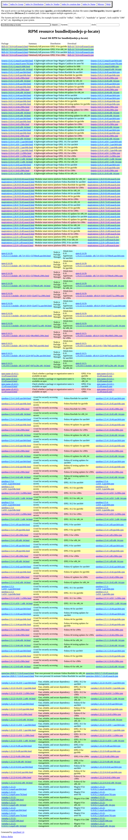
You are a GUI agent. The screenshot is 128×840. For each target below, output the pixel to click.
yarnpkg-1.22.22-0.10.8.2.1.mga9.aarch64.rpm (103, 809)
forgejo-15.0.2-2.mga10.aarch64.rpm (106, 61)
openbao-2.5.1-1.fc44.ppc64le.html (16, 619)
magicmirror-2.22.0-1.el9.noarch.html (17, 237)
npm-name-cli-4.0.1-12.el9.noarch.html (10, 374)
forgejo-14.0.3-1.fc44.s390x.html (15, 107)
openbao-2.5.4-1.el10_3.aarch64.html (10, 482)
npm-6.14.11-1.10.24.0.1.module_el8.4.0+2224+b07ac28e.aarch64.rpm (100, 354)
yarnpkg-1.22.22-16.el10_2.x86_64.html (18, 699)
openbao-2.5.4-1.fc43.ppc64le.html (16, 446)
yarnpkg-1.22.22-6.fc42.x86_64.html (17, 783)
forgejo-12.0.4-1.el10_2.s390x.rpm (105, 153)
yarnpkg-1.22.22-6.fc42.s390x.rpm (105, 777)
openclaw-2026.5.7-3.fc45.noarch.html (17, 673)
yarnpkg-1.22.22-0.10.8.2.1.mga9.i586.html (12, 819)
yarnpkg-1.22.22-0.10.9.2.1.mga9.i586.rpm (101, 798)
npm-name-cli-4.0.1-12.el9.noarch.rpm (105, 374)
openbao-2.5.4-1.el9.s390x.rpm (109, 535)
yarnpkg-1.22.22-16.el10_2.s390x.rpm (107, 693)
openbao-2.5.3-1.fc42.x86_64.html (16, 582)
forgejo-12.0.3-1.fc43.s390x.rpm (104, 170)
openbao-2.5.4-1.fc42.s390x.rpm (109, 472)
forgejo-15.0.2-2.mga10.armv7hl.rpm (106, 63)
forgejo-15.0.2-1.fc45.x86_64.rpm (105, 81)
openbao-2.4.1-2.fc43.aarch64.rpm (110, 651)
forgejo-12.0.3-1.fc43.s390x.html (15, 170)
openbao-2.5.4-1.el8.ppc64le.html (15, 551)
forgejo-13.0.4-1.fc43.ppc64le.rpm (105, 121)
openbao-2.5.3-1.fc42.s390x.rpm (109, 577)
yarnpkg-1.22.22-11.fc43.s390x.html (16, 714)
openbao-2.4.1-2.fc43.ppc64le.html (16, 656)
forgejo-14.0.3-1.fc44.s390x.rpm (104, 107)
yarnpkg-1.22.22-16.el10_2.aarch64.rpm (108, 683)
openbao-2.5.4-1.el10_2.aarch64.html (10, 503)
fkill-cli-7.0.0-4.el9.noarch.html (14, 46)
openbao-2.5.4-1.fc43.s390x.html (15, 451)
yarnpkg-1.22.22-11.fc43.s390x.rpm (106, 714)
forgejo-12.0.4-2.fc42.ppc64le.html (16, 133)
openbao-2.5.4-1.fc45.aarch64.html (16, 398)
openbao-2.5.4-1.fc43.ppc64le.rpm (110, 446)
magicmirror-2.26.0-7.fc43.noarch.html (17, 202)
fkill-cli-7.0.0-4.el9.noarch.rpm (81, 46)
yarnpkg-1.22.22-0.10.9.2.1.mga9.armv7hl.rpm (103, 793)
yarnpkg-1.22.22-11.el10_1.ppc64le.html (18, 730)
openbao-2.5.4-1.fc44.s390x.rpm (109, 430)
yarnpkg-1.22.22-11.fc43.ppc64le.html (17, 709)
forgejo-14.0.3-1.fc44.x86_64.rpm (105, 113)
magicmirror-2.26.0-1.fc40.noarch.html (17, 225)
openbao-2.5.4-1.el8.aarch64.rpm (110, 545)
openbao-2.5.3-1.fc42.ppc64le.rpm (110, 572)
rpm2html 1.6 (18, 832)
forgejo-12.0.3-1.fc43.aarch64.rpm (105, 165)
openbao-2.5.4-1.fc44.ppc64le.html (16, 425)
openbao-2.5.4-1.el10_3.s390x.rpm (110, 493)
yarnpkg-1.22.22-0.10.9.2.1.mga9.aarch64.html (14, 788)
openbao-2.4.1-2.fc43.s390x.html (15, 661)
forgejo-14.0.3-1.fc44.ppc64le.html (16, 101)
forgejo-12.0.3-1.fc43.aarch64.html (16, 165)
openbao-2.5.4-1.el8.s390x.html (14, 556)
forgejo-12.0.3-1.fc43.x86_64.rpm (105, 173)
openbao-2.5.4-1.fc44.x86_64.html (16, 435)
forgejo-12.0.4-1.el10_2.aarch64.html (17, 142)
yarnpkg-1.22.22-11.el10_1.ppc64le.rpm (107, 730)
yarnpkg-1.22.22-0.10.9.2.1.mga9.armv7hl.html (14, 793)
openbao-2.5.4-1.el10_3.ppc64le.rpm (105, 487)
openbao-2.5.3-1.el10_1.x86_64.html (17, 603)
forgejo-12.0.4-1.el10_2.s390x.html (16, 153)
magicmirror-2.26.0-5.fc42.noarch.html (17, 214)
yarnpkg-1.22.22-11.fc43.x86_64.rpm (106, 720)
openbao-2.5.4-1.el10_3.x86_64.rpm (111, 498)
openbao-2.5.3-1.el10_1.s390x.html (16, 598)
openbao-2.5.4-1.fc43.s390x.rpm (109, 451)
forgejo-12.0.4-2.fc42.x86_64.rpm (105, 139)
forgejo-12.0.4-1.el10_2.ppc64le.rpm (106, 147)
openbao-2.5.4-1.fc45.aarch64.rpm (110, 398)
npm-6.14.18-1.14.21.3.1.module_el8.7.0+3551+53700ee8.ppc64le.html (26, 264)
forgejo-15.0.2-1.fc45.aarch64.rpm (105, 72)
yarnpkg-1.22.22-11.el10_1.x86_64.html (18, 741)
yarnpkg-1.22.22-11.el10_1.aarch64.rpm (107, 725)
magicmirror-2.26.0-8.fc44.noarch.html (17, 179)
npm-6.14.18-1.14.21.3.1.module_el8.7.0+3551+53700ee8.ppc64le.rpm (100, 264)
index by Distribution (35, 4)
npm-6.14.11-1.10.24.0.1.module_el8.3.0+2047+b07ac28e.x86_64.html (25, 364)
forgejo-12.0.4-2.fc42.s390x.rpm (104, 136)
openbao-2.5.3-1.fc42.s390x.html (15, 577)
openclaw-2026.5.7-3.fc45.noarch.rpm (102, 673)
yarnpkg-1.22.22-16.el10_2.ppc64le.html (18, 688)
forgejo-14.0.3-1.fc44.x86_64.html (16, 113)
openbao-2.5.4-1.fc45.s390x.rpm (109, 409)
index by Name (89, 4)
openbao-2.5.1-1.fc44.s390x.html (15, 630)
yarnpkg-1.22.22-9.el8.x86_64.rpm (105, 762)
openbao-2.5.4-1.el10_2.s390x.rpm (110, 514)
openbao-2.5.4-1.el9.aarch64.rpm (110, 524)
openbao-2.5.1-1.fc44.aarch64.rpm (110, 609)
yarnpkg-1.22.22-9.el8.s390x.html (15, 756)
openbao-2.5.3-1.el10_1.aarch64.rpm (105, 587)
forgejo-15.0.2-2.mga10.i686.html (15, 66)
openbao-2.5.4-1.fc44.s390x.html (15, 430)
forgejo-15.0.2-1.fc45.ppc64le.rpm (105, 75)
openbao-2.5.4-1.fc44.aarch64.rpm (110, 419)
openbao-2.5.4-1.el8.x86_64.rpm (109, 561)
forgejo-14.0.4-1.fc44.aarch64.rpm (105, 84)
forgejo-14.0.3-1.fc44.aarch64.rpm (105, 95)
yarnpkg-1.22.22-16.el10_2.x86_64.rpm (107, 699)
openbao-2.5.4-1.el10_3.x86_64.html (17, 498)
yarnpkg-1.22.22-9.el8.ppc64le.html (16, 751)
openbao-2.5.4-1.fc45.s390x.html (15, 409)
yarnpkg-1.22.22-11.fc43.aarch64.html (17, 704)
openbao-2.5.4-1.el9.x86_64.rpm (109, 540)
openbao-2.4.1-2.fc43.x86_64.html (16, 666)
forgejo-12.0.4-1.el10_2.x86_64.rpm (106, 159)
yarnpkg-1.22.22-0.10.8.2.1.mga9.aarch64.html (14, 809)
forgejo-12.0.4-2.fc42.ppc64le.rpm (105, 133)
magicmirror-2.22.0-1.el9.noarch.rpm (103, 237)
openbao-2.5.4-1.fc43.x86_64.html (16, 456)
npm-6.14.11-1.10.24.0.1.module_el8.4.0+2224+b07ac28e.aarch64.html (26, 354)
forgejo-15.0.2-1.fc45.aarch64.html (16, 72)
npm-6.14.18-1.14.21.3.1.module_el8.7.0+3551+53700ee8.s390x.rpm (99, 274)
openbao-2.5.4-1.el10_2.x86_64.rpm (111, 519)
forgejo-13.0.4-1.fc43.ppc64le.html (16, 121)
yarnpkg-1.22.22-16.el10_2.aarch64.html (18, 683)
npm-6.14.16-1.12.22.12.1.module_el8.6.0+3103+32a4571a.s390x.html (25, 294)
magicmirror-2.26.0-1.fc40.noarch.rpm (104, 225)
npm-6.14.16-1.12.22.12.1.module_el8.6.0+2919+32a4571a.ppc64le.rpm (100, 314)
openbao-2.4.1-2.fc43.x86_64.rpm (110, 666)
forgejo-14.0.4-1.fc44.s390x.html (15, 89)
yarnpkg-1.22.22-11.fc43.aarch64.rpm (106, 704)
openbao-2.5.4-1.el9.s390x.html (14, 535)
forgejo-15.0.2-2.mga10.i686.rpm (105, 66)
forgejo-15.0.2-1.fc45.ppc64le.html (16, 75)
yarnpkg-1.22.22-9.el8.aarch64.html (16, 746)
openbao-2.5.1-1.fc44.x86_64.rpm (110, 640)
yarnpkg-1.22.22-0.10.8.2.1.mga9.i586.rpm (101, 819)
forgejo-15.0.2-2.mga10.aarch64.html (17, 61)
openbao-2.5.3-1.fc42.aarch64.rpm (110, 567)
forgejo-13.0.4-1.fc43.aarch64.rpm (105, 118)
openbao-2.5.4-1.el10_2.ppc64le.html (10, 508)
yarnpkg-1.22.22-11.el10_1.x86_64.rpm (107, 741)
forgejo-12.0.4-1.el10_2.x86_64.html (17, 159)
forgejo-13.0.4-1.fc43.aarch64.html (16, 118)
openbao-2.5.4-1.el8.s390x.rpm (109, 556)
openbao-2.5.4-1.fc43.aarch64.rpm (110, 440)
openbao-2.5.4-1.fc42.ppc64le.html (16, 467)
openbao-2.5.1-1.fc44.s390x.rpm (109, 630)
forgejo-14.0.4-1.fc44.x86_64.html (16, 92)
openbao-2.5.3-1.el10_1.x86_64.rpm (111, 603)
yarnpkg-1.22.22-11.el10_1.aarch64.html (18, 725)
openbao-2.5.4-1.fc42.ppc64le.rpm (110, 467)
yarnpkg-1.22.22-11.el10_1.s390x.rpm (107, 735)
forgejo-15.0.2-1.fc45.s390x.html (15, 78)
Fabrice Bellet (7, 837)
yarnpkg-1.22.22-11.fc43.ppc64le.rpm (106, 709)
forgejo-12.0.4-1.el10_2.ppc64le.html (17, 147)
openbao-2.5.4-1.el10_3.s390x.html (16, 493)
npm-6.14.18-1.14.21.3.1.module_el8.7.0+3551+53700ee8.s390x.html (25, 274)
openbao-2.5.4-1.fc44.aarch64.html (16, 419)
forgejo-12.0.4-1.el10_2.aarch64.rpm (106, 142)
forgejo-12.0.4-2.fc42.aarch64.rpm (105, 130)
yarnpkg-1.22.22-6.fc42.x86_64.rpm (106, 783)
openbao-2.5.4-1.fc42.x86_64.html (16, 477)
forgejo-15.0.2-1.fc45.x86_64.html (16, 81)
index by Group (16, 4)
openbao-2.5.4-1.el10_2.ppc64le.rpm (105, 508)
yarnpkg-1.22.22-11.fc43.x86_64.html (17, 720)
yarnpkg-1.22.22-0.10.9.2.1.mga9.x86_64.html (13, 803)
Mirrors (101, 4)
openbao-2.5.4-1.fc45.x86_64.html (16, 414)
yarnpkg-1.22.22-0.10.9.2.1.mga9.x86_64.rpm (103, 803)
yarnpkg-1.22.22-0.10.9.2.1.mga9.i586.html (12, 798)
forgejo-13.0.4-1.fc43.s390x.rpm (104, 124)
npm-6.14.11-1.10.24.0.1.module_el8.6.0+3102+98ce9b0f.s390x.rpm (99, 334)
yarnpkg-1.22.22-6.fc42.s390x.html (16, 777)
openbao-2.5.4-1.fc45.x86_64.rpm (110, 414)
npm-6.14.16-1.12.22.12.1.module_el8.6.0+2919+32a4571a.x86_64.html (26, 324)
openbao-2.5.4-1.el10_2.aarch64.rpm (105, 503)
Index (5, 4)
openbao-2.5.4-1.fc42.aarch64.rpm (110, 461)
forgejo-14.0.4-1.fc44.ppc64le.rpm (105, 87)
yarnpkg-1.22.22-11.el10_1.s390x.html (17, 735)
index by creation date (71, 4)
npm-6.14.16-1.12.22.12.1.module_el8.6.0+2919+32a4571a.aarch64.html (26, 304)
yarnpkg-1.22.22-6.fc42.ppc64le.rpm (106, 772)
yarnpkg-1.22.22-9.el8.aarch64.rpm (105, 746)
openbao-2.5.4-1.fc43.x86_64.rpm (110, 456)
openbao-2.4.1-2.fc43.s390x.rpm (109, 661)
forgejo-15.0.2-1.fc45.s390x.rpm (104, 78)
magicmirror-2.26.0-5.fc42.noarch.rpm (104, 214)
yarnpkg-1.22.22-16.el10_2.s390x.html (17, 693)
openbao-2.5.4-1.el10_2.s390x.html (16, 514)
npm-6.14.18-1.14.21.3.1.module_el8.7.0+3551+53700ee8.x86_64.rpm (100, 284)
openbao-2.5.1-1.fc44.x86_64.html (16, 640)
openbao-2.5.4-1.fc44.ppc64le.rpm (110, 425)
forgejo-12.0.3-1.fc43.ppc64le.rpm (105, 168)
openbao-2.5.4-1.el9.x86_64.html (15, 540)
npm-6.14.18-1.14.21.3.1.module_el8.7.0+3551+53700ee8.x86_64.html (25, 284)
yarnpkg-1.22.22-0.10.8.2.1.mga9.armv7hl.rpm (103, 814)
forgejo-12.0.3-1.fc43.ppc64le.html (16, 168)
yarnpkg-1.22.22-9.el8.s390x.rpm (105, 756)
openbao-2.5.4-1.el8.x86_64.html (15, 561)
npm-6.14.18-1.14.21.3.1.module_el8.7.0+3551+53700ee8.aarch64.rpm (100, 254)
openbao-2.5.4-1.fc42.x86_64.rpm (110, 477)
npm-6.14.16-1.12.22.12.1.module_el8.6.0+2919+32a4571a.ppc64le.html (26, 314)
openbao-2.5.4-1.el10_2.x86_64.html (17, 519)
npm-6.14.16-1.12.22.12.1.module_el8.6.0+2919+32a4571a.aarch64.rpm (100, 304)
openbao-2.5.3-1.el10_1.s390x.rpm (110, 598)
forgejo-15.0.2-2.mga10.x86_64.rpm (106, 69)
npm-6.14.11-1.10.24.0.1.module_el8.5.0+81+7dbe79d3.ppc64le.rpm (99, 344)
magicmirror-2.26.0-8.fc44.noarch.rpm (104, 179)
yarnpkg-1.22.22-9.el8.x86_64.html (16, 762)
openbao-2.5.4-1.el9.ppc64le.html (15, 530)
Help (108, 4)
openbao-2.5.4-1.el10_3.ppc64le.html (10, 487)
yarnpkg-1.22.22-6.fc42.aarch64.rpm (106, 767)
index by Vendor (53, 4)
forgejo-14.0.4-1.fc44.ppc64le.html (16, 87)
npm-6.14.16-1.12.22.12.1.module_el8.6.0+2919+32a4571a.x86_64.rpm (100, 324)
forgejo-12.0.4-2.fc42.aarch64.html (16, 130)
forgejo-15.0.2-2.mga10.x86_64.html (17, 69)
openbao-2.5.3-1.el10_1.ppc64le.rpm (105, 593)
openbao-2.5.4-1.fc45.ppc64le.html (16, 404)
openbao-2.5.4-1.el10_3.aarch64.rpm (105, 482)
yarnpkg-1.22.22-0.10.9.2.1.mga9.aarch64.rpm (103, 788)
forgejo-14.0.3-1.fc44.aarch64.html (16, 95)
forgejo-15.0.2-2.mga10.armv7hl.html (17, 63)
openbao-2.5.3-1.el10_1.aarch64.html (10, 587)
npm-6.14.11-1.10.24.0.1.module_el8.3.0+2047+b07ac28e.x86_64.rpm (100, 364)
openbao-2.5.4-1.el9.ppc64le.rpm (110, 530)
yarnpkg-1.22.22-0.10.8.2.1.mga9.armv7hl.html (14, 814)
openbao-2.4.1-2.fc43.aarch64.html (16, 651)
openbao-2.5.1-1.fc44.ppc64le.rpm (110, 619)
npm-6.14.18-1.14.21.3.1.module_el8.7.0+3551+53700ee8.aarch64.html (26, 254)
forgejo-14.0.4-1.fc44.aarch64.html (16, 84)
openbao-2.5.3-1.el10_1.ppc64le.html (10, 593)
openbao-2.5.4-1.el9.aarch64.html (15, 524)
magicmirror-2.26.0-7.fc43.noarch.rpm (104, 202)
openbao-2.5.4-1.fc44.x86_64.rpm (110, 435)
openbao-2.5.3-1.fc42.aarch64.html (16, 567)
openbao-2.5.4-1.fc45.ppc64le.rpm (110, 404)
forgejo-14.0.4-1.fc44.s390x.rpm (104, 89)
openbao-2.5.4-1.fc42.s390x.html (15, 472)
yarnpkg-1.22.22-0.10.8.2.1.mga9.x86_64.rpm (103, 825)
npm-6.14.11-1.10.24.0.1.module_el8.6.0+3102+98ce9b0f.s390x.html (25, 334)
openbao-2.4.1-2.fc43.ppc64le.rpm (110, 656)
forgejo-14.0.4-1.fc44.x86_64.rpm (105, 92)
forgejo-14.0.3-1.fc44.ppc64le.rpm (105, 101)
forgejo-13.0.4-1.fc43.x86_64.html (16, 127)
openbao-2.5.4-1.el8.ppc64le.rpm (110, 551)
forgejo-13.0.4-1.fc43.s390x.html (15, 124)
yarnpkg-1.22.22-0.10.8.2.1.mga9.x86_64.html (13, 825)
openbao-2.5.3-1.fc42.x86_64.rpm (110, 582)
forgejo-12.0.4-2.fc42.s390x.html (15, 136)
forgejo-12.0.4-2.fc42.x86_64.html (16, 139)
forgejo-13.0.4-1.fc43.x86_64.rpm (105, 127)
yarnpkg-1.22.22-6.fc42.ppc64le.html (17, 772)
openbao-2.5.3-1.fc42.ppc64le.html (16, 572)
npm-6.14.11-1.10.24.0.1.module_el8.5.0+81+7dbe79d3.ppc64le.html (25, 344)
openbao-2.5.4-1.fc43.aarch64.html (16, 440)
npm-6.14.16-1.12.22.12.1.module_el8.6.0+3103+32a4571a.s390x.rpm (100, 294)
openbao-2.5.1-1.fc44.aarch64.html (16, 609)
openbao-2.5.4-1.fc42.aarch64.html (16, 461)
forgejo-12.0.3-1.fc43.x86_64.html (16, 173)
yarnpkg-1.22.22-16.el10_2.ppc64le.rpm (108, 688)
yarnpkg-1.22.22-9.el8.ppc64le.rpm (105, 751)
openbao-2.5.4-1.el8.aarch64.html (15, 545)
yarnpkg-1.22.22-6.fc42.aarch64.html (17, 767)
